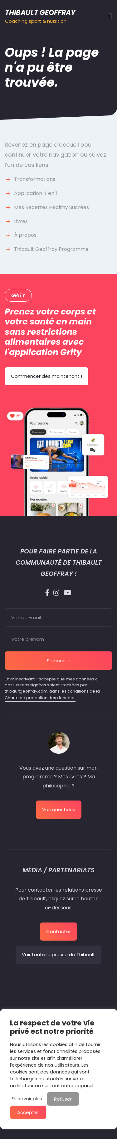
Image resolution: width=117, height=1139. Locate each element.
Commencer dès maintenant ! (46, 376)
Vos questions (58, 809)
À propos (25, 235)
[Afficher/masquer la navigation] (108, 16)
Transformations (34, 179)
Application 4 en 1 (35, 193)
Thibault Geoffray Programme (51, 249)
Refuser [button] (63, 1099)
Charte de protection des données (40, 698)
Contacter (58, 931)
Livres (21, 221)
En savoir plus (27, 1099)
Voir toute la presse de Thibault (58, 954)
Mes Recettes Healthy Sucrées (51, 207)
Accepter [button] (28, 1112)
